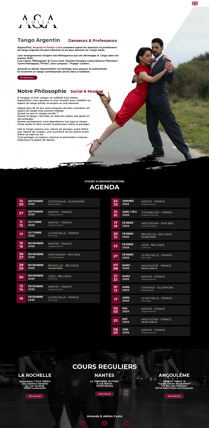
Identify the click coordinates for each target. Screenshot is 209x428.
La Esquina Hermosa (149, 215)
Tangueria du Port (55, 215)
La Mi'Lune (52, 279)
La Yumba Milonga (56, 257)
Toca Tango (52, 236)
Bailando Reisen (54, 204)
